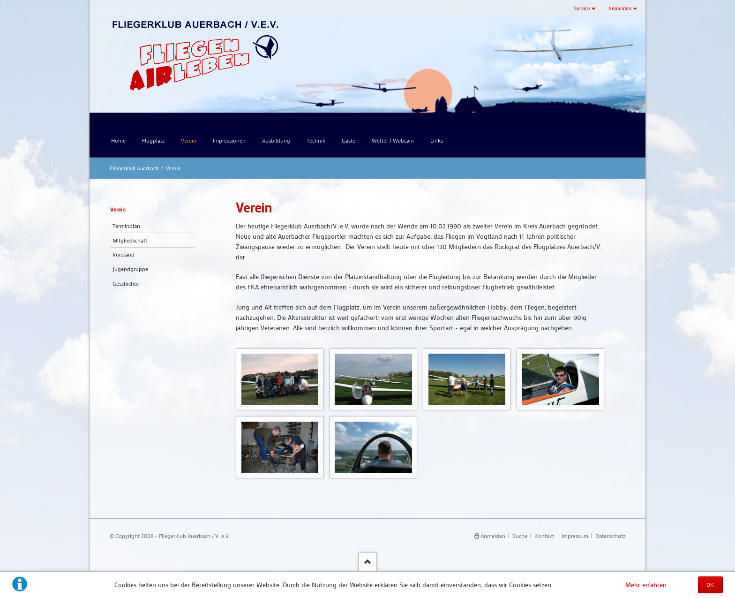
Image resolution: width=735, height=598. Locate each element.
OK (710, 584)
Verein (118, 209)
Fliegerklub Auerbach (134, 168)
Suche (519, 535)
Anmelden (619, 8)
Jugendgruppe (130, 269)
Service (582, 8)
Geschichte (125, 283)
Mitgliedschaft (129, 240)
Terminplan (126, 225)
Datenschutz (610, 535)
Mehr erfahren (646, 584)
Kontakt (544, 535)
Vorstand (123, 254)
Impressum (575, 535)
